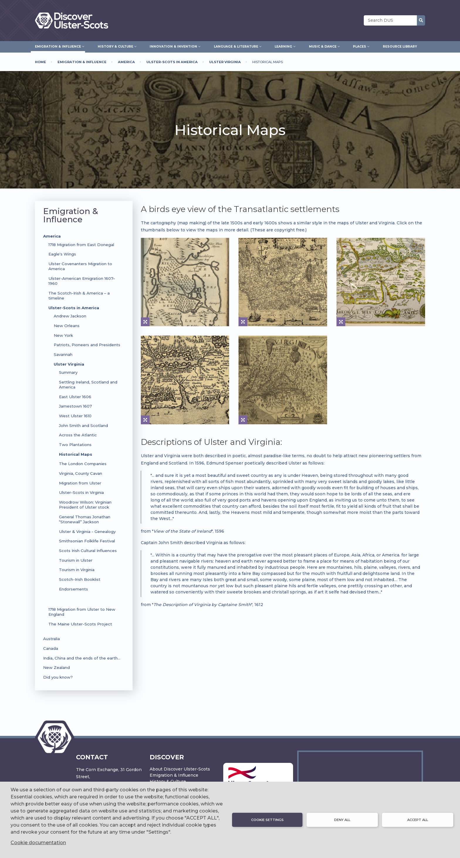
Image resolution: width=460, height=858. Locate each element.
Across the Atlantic (78, 435)
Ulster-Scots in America (73, 307)
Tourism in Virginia (76, 569)
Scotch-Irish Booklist (79, 579)
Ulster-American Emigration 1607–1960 (81, 281)
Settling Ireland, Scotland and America (88, 384)
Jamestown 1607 (75, 406)
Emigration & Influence (82, 62)
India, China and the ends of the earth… (81, 658)
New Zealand (56, 667)
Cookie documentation (38, 842)
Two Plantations (75, 444)
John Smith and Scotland (83, 425)
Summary (68, 372)
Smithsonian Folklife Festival (87, 541)
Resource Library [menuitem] (400, 46)
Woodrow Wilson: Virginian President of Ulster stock (85, 504)
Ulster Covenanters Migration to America (80, 266)
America (126, 62)
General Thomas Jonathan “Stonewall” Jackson (84, 519)
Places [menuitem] (359, 46)
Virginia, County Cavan (80, 473)
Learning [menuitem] (283, 46)
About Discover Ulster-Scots (180, 769)
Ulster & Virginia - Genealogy (87, 531)
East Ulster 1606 (75, 396)
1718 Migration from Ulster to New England (81, 612)
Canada (50, 648)
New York (63, 335)
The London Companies (82, 463)
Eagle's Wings (62, 254)
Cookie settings (267, 820)
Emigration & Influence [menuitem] (58, 46)
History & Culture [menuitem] (115, 46)
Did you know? (58, 677)
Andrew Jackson (70, 316)
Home (40, 62)
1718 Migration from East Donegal (81, 244)
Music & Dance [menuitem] (323, 46)
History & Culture (168, 781)
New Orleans (67, 325)
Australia (51, 638)
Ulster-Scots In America (172, 62)
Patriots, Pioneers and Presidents (87, 344)
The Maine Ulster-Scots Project (80, 624)
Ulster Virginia (225, 62)
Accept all (417, 820)
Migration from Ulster (80, 483)
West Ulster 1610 (75, 415)
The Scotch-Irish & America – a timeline (79, 295)
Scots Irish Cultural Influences (88, 550)
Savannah (63, 354)
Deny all (342, 820)
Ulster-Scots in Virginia (81, 492)
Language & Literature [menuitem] (236, 46)
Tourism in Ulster (75, 560)
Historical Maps (75, 454)
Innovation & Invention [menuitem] (173, 46)
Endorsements (73, 589)
